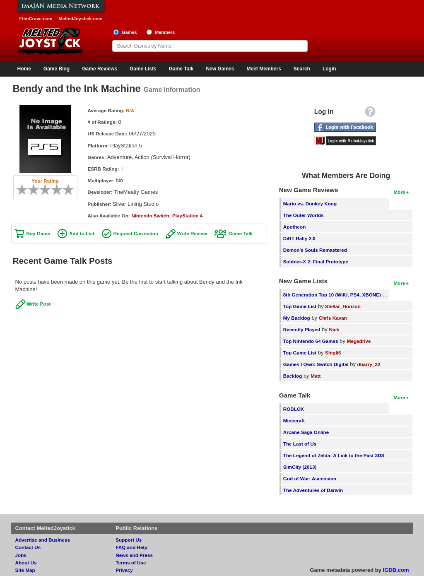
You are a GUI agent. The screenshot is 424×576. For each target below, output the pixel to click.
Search (302, 69)
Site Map (25, 570)
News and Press (134, 555)
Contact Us (28, 547)
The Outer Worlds (303, 215)
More (399, 192)
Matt (315, 375)
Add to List (81, 233)
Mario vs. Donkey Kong (310, 203)
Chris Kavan (333, 318)
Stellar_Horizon (343, 306)
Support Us (129, 539)
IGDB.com (396, 570)
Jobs (20, 555)
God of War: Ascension (309, 478)
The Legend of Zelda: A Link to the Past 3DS (334, 455)
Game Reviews (99, 69)
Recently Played (301, 329)
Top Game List (299, 306)
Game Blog (56, 69)
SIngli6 (333, 352)
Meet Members (263, 69)
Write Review (192, 233)
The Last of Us (300, 443)
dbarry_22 (369, 364)
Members (165, 32)
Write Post (39, 303)
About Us (26, 562)
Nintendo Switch (150, 215)
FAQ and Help (131, 547)
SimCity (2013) (300, 467)
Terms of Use (131, 562)
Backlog (292, 375)
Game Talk (181, 69)
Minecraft (294, 420)
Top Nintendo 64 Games (310, 341)
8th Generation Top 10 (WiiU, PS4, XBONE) (332, 294)
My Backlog (296, 318)
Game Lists (143, 69)
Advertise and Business (42, 539)
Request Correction (135, 233)
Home (24, 69)
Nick (334, 329)
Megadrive (359, 341)
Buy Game (38, 233)
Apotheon (294, 226)
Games (129, 32)
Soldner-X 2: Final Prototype (315, 261)
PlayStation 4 (187, 215)
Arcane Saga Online (306, 432)
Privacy (124, 570)
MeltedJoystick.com (80, 18)
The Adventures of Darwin (313, 490)
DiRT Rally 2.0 (299, 238)
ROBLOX (293, 409)
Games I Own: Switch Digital (316, 364)
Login (329, 69)
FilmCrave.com (36, 18)
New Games (220, 69)
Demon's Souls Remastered (315, 250)
